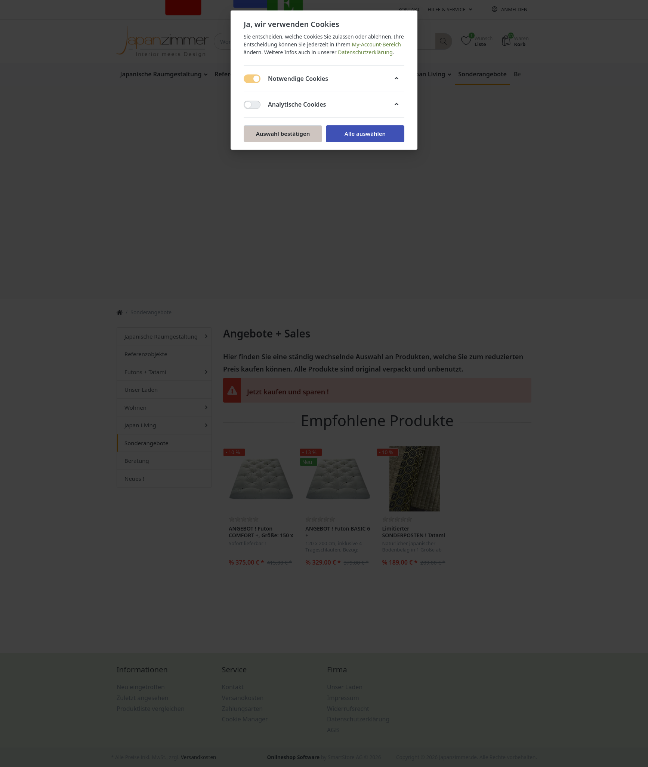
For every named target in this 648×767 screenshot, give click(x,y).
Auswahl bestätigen (283, 133)
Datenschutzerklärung (365, 52)
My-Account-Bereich (376, 44)
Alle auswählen (365, 133)
